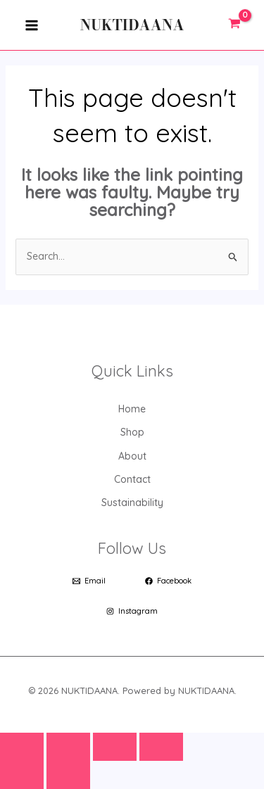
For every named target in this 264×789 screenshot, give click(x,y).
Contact (132, 479)
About (132, 456)
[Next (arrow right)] (68, 775)
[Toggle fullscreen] (68, 747)
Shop (132, 432)
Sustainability (132, 502)
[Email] (89, 581)
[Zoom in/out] (22, 747)
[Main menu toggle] (31, 25)
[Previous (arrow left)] (22, 775)
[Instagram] (132, 611)
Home (132, 409)
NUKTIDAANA (132, 25)
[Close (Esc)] (161, 747)
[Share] (115, 747)
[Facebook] (168, 581)
